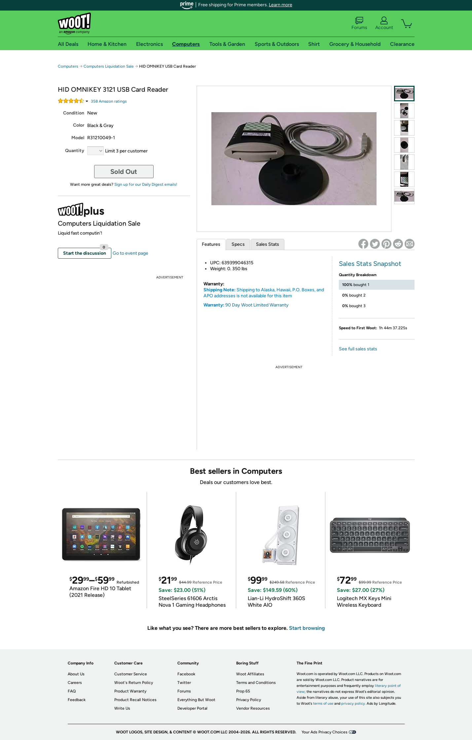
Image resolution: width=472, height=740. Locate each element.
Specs (238, 244)
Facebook (186, 674)
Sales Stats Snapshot (370, 264)
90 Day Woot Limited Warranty (257, 305)
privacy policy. (353, 703)
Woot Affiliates (250, 674)
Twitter (184, 682)
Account (384, 23)
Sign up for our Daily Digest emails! (145, 184)
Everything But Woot (196, 699)
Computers (68, 66)
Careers (75, 682)
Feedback (77, 699)
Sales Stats (267, 244)
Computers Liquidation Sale (109, 66)
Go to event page (130, 253)
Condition (73, 113)
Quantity (74, 150)
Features (211, 244)
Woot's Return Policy (133, 682)
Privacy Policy (248, 699)
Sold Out (123, 172)
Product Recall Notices (135, 699)
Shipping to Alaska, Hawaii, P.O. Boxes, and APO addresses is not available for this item (263, 293)
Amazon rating (109, 101)
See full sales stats (358, 349)
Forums (359, 23)
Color (78, 125)
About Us (76, 674)
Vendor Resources (253, 708)
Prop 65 (243, 691)
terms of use (323, 703)
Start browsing (307, 628)
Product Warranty (130, 691)
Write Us (122, 708)
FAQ (72, 691)
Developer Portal (192, 708)
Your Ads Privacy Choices (324, 732)
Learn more (280, 5)
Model (77, 138)
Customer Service (130, 674)
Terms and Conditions (256, 682)
